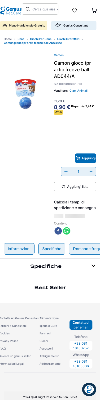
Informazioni (19, 239)
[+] (91, 171)
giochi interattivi (68, 39)
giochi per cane (41, 39)
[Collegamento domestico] (8, 39)
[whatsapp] (66, 222)
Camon (59, 55)
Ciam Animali (78, 90)
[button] (73, 27)
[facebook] (58, 222)
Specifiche (51, 239)
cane (21, 39)
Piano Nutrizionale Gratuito (23, 25)
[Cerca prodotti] (27, 9)
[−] (66, 171)
